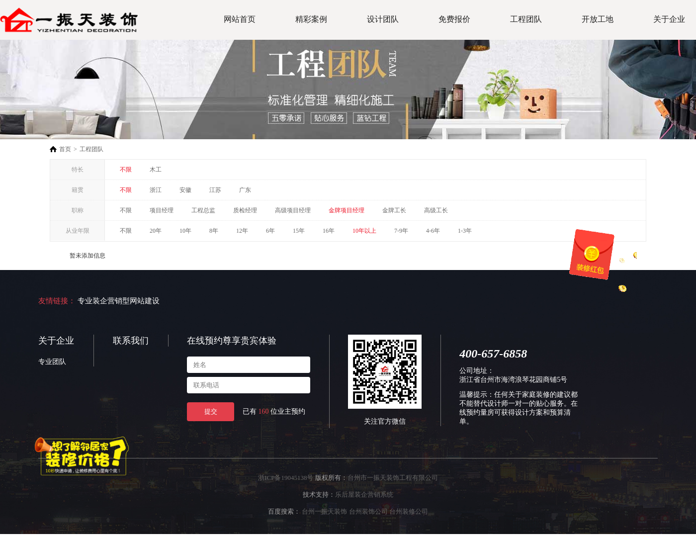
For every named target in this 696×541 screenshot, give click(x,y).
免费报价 (454, 19)
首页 (65, 149)
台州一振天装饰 (324, 511)
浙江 (156, 189)
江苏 (215, 189)
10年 (185, 230)
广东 (245, 189)
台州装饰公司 (368, 511)
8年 (213, 230)
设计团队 (383, 19)
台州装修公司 (408, 511)
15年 (299, 230)
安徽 (185, 189)
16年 (329, 230)
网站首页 (240, 19)
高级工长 (436, 210)
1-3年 (465, 230)
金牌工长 (394, 210)
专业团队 (52, 361)
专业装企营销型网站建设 (119, 301)
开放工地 (597, 19)
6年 (270, 230)
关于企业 (669, 19)
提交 (210, 411)
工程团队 (526, 19)
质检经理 (245, 210)
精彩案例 (311, 19)
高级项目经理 (293, 210)
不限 (126, 169)
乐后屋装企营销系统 (364, 494)
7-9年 (401, 230)
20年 (156, 230)
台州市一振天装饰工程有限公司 (393, 477)
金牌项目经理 (346, 210)
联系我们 (131, 341)
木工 (156, 169)
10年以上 (364, 230)
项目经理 (162, 210)
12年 (242, 230)
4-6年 (433, 230)
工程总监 (203, 210)
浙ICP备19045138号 (285, 477)
